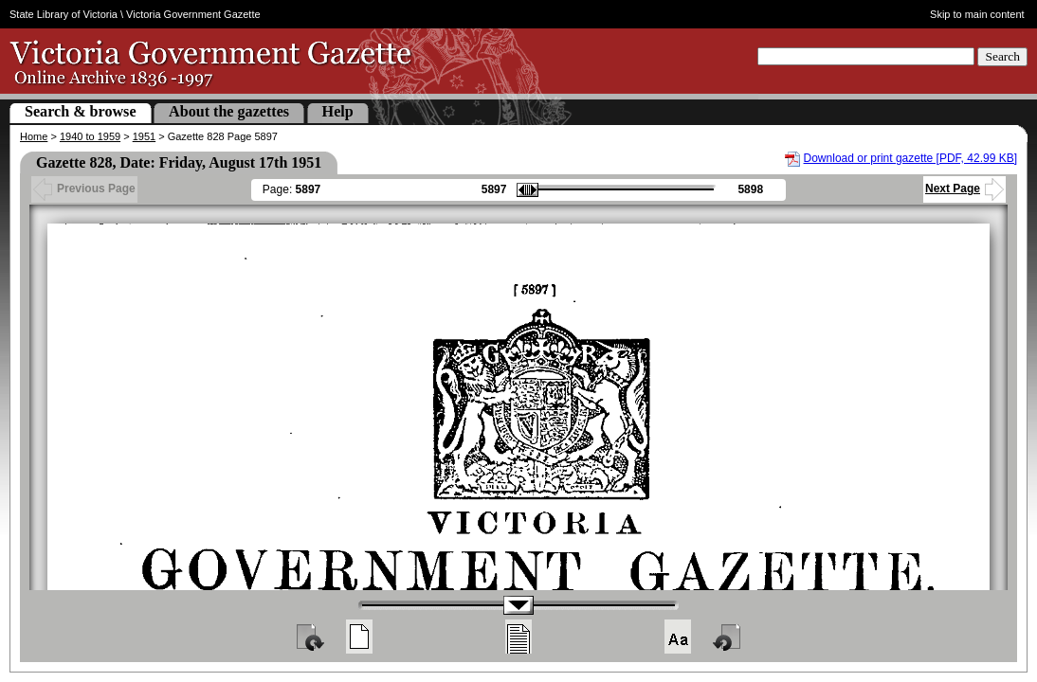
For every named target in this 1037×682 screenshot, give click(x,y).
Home (33, 136)
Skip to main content (977, 14)
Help (338, 111)
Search (1002, 56)
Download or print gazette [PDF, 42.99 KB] (910, 158)
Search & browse (80, 111)
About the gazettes (229, 111)
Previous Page (84, 188)
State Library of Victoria (63, 14)
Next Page (964, 188)
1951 (144, 136)
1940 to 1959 (90, 136)
